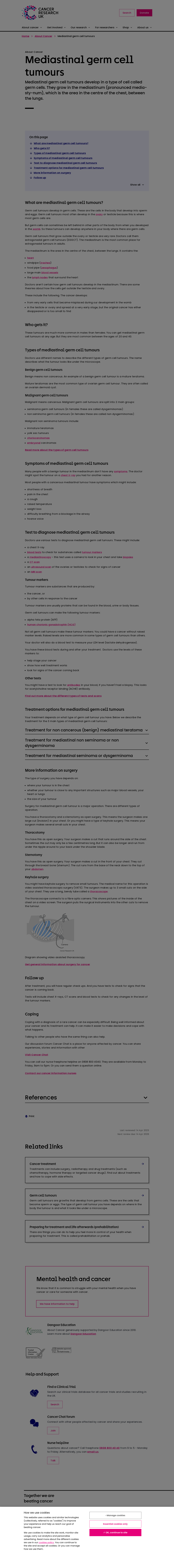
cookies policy (46, 1542)
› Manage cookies (115, 1515)
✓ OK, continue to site (115, 1532)
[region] (87, 1533)
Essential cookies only (115, 1524)
